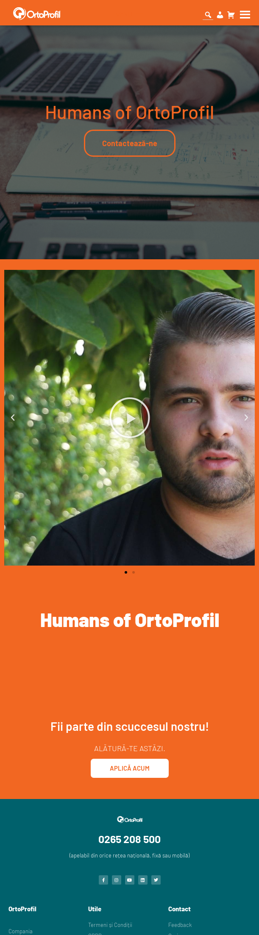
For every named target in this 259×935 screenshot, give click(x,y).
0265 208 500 (129, 838)
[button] (12, 417)
